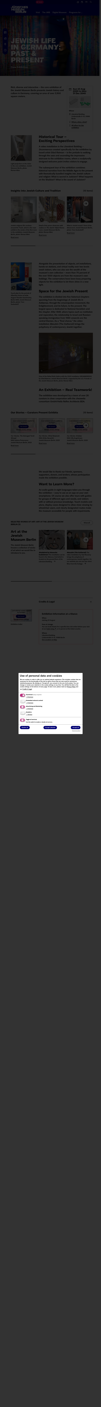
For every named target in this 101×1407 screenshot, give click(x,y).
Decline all (25, 727)
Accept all (76, 727)
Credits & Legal (27, 689)
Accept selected (50, 727)
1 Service (29, 714)
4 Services (29, 703)
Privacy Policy (71, 687)
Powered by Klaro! (76, 730)
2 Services (29, 697)
